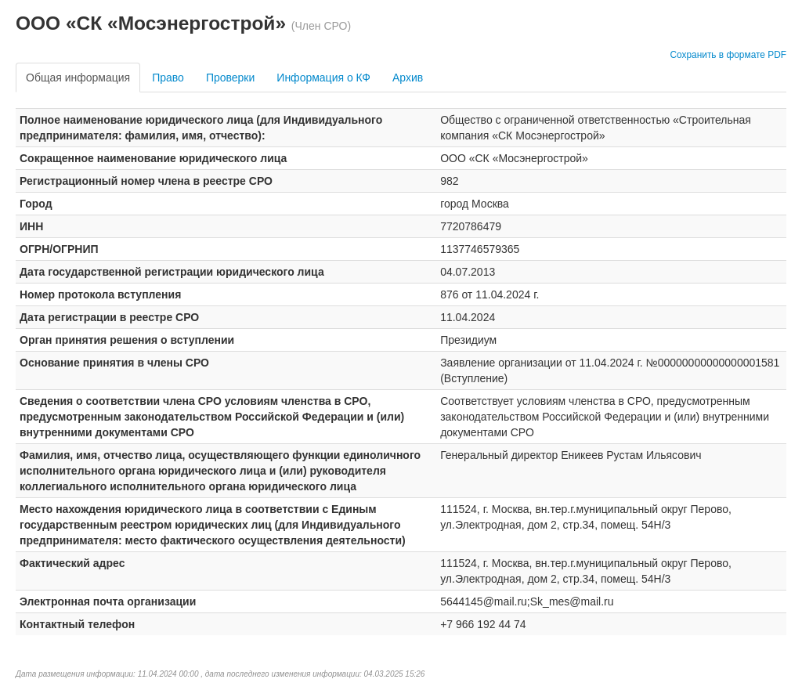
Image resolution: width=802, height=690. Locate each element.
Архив (407, 77)
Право (168, 77)
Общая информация (78, 77)
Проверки (230, 77)
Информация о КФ (323, 77)
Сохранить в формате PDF (728, 54)
